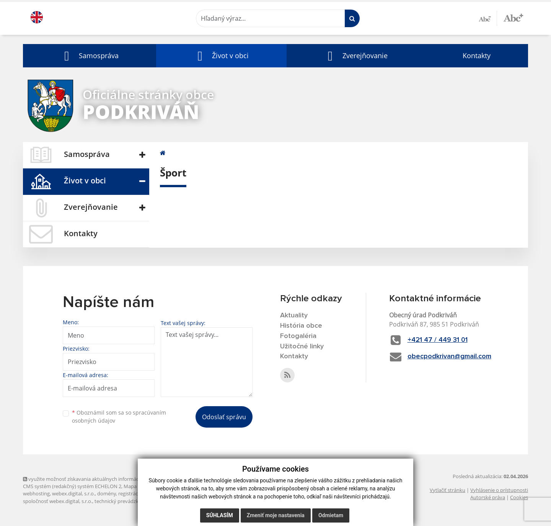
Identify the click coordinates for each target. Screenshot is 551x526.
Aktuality (294, 315)
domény (106, 493)
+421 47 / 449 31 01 (438, 340)
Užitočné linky (302, 346)
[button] (89, 55)
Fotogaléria (298, 336)
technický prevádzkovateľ (124, 501)
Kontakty (477, 55)
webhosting (36, 493)
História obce (301, 325)
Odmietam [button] (330, 515)
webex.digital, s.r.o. (73, 493)
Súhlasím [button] (219, 515)
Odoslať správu (224, 417)
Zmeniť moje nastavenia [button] (276, 515)
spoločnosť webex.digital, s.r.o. (57, 501)
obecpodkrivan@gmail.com (449, 356)
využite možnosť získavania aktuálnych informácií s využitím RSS (98, 478)
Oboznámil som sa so (119, 416)
